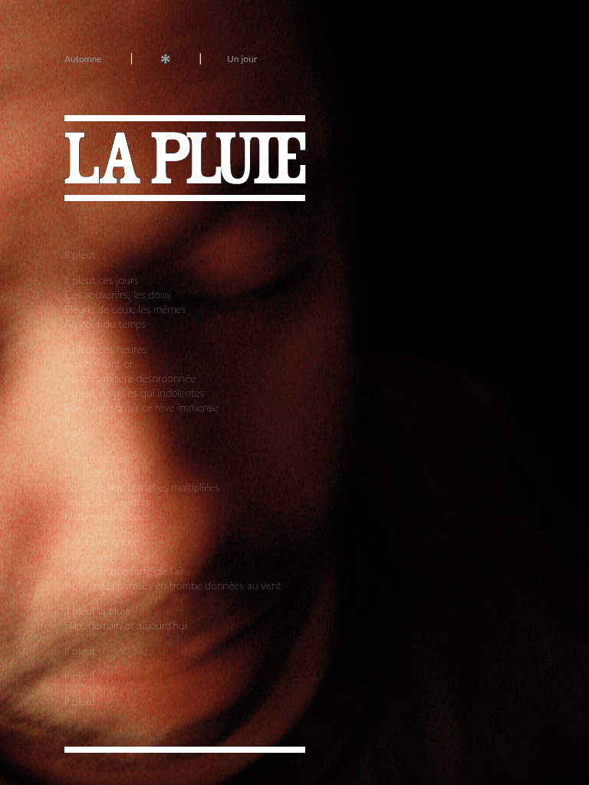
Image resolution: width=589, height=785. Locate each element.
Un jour (242, 58)
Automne (83, 58)
